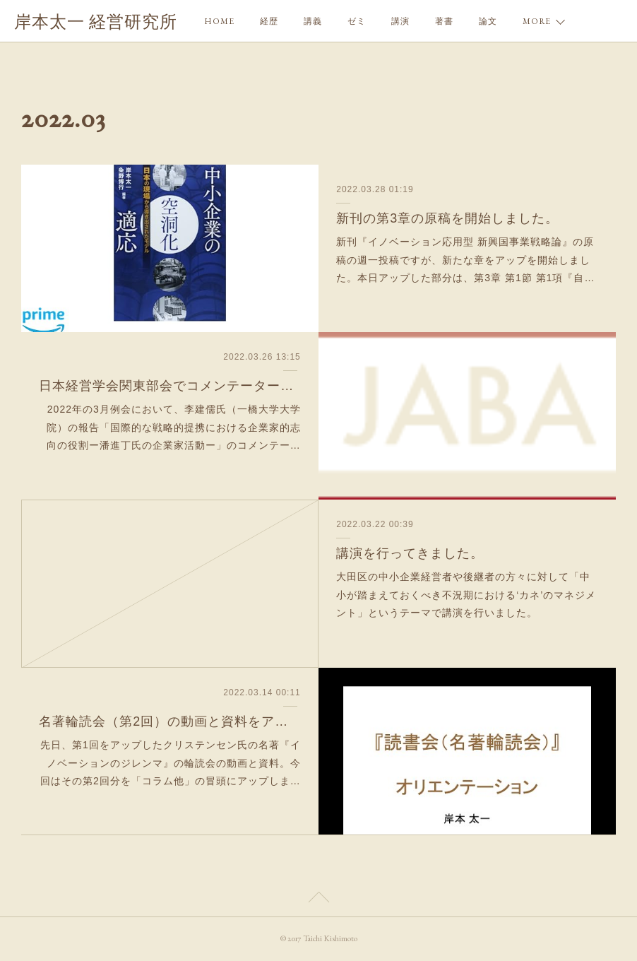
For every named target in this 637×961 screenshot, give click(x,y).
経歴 (269, 21)
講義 (313, 21)
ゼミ (356, 21)
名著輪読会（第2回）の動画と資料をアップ (170, 721)
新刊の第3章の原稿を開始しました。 (447, 218)
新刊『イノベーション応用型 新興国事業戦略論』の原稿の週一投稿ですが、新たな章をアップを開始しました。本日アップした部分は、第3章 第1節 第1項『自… (465, 259)
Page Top (318, 899)
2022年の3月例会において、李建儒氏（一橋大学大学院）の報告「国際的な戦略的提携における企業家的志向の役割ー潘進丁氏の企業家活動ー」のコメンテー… (174, 426)
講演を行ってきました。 (410, 553)
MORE (537, 21)
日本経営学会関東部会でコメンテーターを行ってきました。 (170, 386)
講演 (400, 21)
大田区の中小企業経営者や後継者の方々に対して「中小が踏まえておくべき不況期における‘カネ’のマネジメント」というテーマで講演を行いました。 (466, 594)
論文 (488, 21)
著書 (444, 21)
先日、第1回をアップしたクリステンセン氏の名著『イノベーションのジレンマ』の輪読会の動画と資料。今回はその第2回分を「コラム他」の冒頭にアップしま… (170, 762)
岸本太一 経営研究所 (95, 22)
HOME (219, 21)
